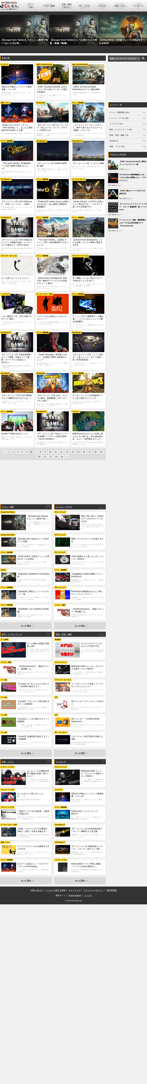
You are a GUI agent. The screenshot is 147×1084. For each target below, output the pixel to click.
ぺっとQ (88, 895)
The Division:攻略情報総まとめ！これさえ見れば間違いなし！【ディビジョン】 (133, 177)
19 (101, 452)
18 (95, 452)
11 (56, 452)
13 (67, 452)
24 (62, 456)
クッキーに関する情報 (55, 890)
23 (56, 456)
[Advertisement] (53, 483)
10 (50, 452)
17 (90, 452)
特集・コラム (120, 6)
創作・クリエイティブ (12, 634)
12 (61, 452)
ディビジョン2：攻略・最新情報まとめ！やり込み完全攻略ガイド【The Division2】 (132, 223)
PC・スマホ (84, 6)
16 (84, 452)
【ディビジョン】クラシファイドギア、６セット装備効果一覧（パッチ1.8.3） (133, 207)
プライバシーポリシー (94, 890)
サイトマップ (74, 890)
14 (73, 452)
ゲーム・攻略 (49, 6)
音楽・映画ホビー (67, 5)
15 (78, 452)
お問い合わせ (36, 890)
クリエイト (102, 6)
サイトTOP (31, 5)
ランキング (138, 6)
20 (39, 456)
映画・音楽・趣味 (64, 634)
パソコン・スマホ (64, 507)
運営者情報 (112, 890)
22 (51, 456)
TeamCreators (74, 895)
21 (45, 456)
